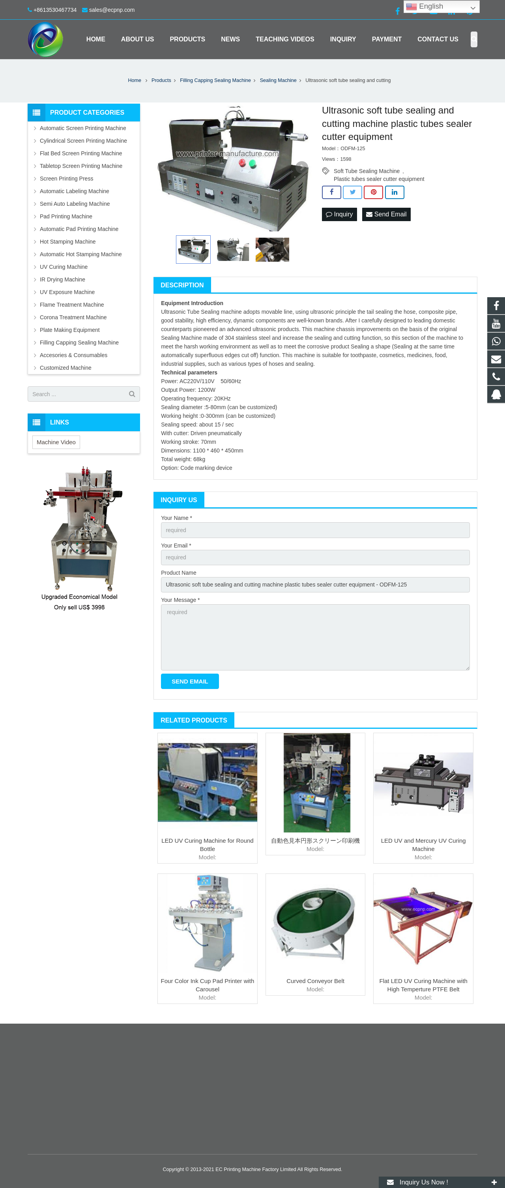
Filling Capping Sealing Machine (79, 342)
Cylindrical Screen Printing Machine (83, 141)
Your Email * (176, 545)
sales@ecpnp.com (112, 10)
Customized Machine (66, 368)
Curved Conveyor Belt (315, 981)
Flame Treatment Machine (72, 305)
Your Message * (180, 600)
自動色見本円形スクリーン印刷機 (315, 840)
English (424, 6)
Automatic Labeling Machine (74, 191)
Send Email (386, 214)
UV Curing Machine (64, 267)
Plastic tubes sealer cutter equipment (379, 179)
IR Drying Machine (62, 279)
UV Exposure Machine (67, 292)
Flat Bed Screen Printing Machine (81, 153)
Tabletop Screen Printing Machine (81, 166)
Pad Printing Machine (66, 216)
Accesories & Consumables (73, 355)
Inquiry (339, 214)
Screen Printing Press (66, 178)
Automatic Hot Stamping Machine (81, 254)
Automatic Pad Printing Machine (79, 229)
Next (302, 167)
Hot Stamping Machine (68, 241)
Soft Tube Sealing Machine (367, 171)
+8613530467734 (55, 10)
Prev (163, 167)
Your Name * (176, 518)
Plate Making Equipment (70, 330)
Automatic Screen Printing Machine (83, 128)
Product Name (178, 573)
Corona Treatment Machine (73, 317)
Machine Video (56, 442)
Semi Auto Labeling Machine (75, 204)
